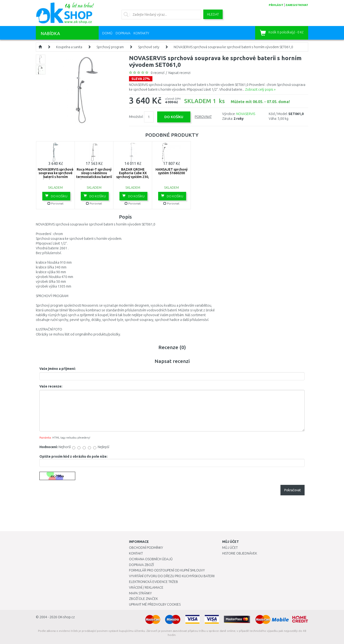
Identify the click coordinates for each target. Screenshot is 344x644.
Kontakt (136, 553)
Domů (107, 33)
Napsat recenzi (179, 73)
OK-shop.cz (66, 617)
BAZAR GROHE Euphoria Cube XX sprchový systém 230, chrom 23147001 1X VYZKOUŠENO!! (132, 177)
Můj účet (230, 548)
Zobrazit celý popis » (260, 89)
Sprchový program (110, 47)
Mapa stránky (140, 593)
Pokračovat (292, 490)
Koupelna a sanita (69, 47)
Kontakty (141, 33)
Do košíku (56, 196)
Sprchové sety (148, 47)
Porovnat (203, 117)
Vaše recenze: (50, 386)
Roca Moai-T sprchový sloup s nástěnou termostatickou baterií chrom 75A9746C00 (94, 175)
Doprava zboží (141, 565)
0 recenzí (157, 73)
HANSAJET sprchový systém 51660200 (172, 171)
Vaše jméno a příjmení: (57, 369)
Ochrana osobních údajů (151, 559)
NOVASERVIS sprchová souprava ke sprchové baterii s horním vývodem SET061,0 (233, 47)
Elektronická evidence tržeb (153, 582)
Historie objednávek (239, 553)
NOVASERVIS (245, 114)
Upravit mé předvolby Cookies (155, 604)
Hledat (213, 14)
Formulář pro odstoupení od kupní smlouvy (167, 570)
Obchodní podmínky (146, 548)
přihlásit (276, 5)
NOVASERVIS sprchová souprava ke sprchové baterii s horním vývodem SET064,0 (55, 175)
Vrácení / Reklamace (146, 587)
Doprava (123, 33)
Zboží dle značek (143, 599)
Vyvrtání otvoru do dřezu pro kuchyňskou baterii (172, 576)
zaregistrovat (296, 5)
